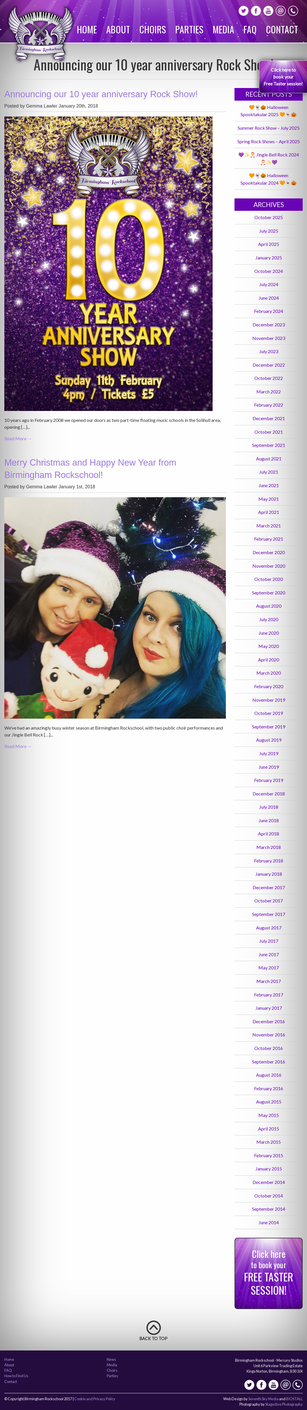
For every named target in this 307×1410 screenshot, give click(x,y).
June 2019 (269, 767)
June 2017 (269, 954)
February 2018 (268, 860)
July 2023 (268, 351)
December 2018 (269, 793)
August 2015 (268, 1101)
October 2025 (268, 217)
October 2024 (268, 271)
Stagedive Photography (284, 1404)
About (118, 29)
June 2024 (269, 298)
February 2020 (268, 686)
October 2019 (268, 713)
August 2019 (268, 740)
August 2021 (268, 458)
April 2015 (268, 1128)
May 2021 (268, 499)
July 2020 (268, 619)
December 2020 (269, 552)
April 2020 (268, 659)
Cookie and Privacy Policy (94, 1398)
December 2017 (269, 887)
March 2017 (268, 981)
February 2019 (268, 780)
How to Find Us (16, 1376)
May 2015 (268, 1115)
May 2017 (268, 967)
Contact (282, 29)
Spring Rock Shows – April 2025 (268, 141)
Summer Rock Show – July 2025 (269, 128)
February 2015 (268, 1155)
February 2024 (268, 311)
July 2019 (268, 753)
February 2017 (268, 994)
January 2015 (268, 1168)
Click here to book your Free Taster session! (283, 76)
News (111, 1360)
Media (223, 29)
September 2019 (268, 726)
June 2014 (269, 1222)
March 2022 (268, 391)
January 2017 (268, 1008)
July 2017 (268, 941)
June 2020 (269, 633)
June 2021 (269, 485)
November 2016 (268, 1034)
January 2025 (268, 257)
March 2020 (268, 673)
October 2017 (268, 900)
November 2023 (268, 338)
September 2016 (268, 1061)
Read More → (18, 438)
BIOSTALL (294, 1398)
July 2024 (268, 284)
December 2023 (269, 324)
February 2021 (268, 539)
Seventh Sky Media (263, 1398)
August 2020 (268, 606)
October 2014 (268, 1195)
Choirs (152, 29)
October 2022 (268, 378)
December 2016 (269, 1021)
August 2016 (268, 1075)
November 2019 (268, 700)
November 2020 (268, 566)
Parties (189, 29)
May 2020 (268, 646)
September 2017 (268, 914)
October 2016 (268, 1048)
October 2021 (268, 432)
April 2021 (268, 512)
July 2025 (268, 231)
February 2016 (268, 1088)
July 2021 (268, 472)
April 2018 (268, 833)
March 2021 (268, 525)
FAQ (250, 29)
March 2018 (268, 847)
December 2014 (269, 1182)
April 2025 (268, 244)
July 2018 (268, 807)
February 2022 (268, 404)
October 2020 (268, 579)
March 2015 (268, 1142)
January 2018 (268, 874)
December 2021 (269, 418)
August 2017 (268, 927)
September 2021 (268, 445)
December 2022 (269, 365)
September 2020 (268, 592)
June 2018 (269, 820)
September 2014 (268, 1209)
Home (87, 29)
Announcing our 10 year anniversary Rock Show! (101, 94)
